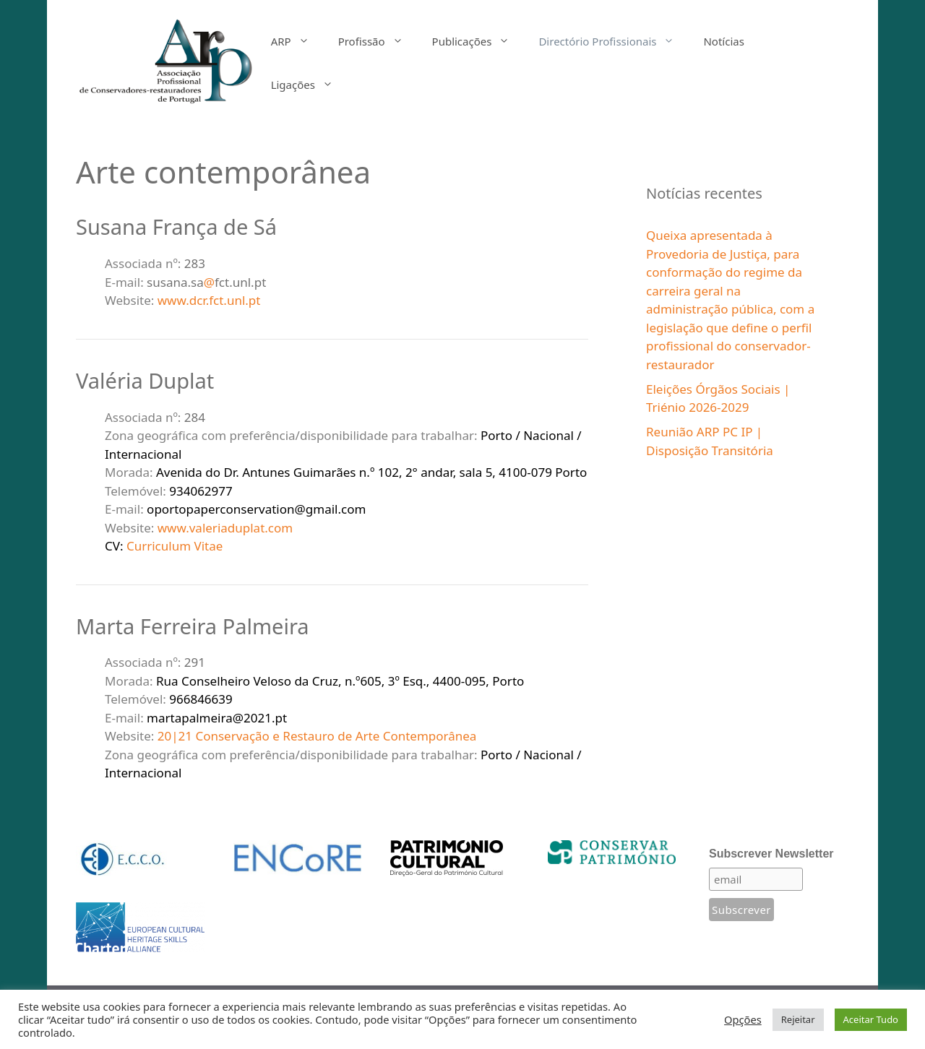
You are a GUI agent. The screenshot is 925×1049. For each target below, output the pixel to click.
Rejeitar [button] (798, 1019)
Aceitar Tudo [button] (870, 1019)
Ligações (309, 84)
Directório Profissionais (613, 41)
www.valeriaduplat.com (225, 527)
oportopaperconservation (220, 509)
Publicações (478, 41)
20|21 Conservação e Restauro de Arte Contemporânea (317, 736)
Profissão (378, 41)
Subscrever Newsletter (771, 853)
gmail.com (336, 509)
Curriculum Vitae (174, 546)
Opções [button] (743, 1019)
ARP (297, 41)
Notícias (723, 41)
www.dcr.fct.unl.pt (209, 300)
